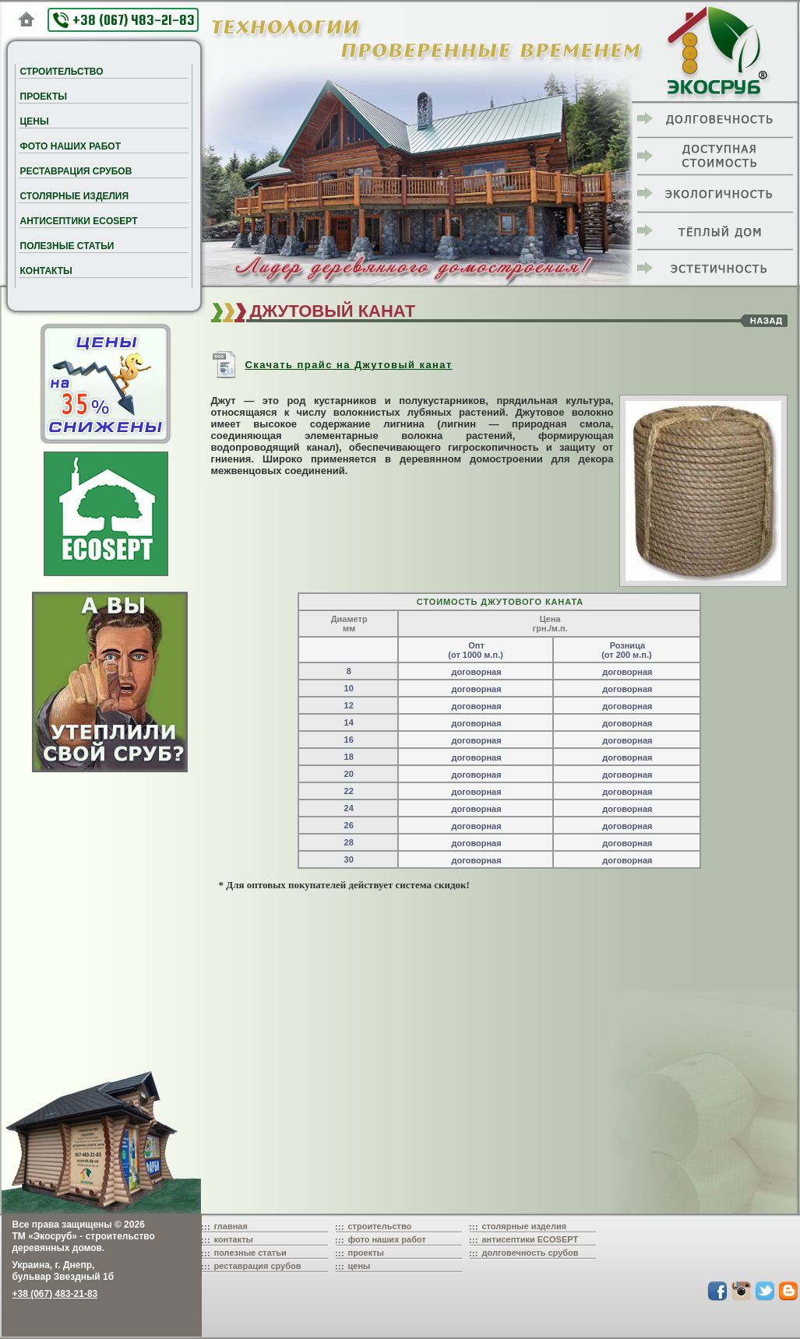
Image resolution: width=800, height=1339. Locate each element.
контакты (234, 1239)
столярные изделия (524, 1226)
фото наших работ (387, 1239)
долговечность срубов (530, 1252)
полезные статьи (250, 1252)
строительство (380, 1226)
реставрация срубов (257, 1265)
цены (359, 1265)
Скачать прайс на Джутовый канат (332, 364)
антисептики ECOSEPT (530, 1239)
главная (231, 1226)
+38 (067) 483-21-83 (124, 20)
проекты (366, 1252)
